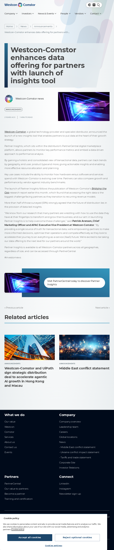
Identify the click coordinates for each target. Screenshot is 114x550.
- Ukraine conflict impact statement (79, 452)
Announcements (43, 26)
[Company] (10, 13)
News (23, 26)
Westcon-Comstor (15, 131)
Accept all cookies (29, 537)
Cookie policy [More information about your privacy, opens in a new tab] (18, 529)
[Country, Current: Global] (94, 4)
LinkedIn (64, 483)
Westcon (9, 426)
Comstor (9, 431)
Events (8, 452)
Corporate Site (67, 462)
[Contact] (95, 13)
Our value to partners (16, 488)
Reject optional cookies (77, 537)
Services (9, 437)
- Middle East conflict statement (77, 447)
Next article (101, 307)
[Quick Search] (98, 4)
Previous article (14, 307)
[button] (89, 4)
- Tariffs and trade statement (75, 457)
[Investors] (28, 13)
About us (9, 442)
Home (9, 26)
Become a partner (14, 493)
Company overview (70, 421)
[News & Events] (47, 13)
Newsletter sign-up (70, 493)
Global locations (68, 437)
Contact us (10, 447)
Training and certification (18, 498)
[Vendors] (80, 13)
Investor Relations (69, 467)
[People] (65, 13)
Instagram (65, 488)
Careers (63, 431)
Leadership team (68, 426)
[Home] (19, 5)
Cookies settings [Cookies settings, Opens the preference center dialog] (53, 545)
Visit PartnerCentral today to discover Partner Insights (73, 283)
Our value (9, 421)
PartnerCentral (12, 483)
